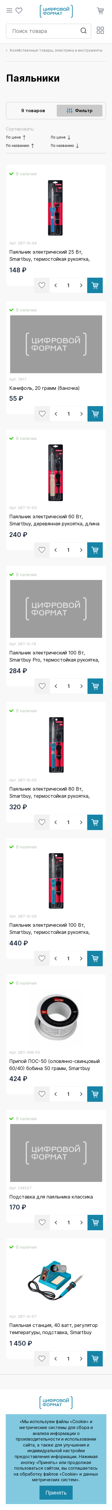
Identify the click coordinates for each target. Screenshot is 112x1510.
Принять (56, 1493)
